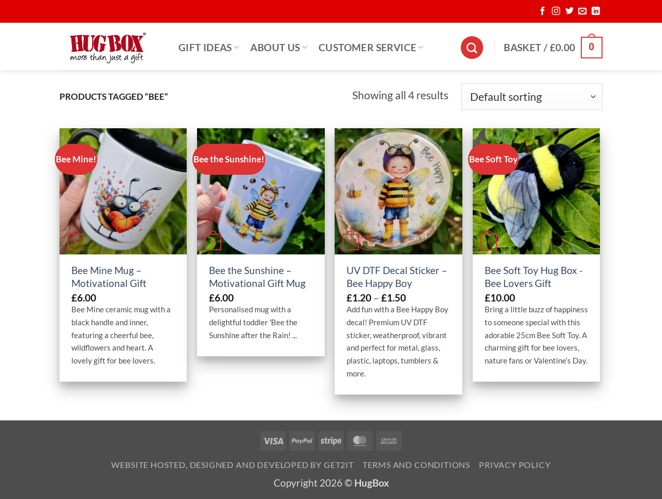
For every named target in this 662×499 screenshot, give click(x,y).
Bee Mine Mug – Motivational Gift (108, 276)
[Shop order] (532, 96)
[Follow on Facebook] (542, 11)
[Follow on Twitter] (569, 11)
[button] (553, 47)
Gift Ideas (208, 47)
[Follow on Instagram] (556, 11)
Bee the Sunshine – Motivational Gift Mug (257, 276)
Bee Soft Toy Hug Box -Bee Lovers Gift (534, 276)
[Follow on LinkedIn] (596, 11)
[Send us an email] (582, 11)
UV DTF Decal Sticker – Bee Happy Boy (397, 276)
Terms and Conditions (416, 465)
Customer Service (371, 47)
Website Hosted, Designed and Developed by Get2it (232, 465)
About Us (278, 47)
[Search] (472, 47)
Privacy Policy (514, 465)
